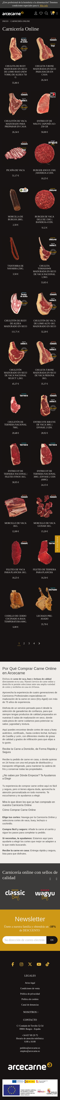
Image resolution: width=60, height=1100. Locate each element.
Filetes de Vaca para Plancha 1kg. (15, 571)
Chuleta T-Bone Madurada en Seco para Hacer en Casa (44, 70)
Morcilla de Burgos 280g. (15, 218)
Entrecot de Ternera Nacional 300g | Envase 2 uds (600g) (44, 475)
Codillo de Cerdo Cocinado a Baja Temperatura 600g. (15, 619)
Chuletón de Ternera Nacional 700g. (15, 425)
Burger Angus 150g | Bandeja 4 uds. (44, 171)
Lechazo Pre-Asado (44, 617)
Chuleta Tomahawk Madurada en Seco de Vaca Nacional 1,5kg (44, 271)
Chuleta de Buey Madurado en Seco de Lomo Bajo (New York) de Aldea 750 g (15, 72)
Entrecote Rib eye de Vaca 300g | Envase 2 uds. (44, 425)
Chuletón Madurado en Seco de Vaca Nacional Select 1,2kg (15, 374)
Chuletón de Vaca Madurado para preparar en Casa (15, 124)
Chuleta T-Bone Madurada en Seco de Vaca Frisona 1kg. (44, 374)
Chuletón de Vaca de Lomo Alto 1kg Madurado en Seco (44, 323)
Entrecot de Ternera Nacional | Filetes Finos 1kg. (15, 474)
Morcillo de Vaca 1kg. (15, 524)
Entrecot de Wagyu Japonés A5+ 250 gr (44, 124)
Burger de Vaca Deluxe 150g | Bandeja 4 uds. (44, 219)
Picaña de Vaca (15, 170)
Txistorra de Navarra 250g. (15, 267)
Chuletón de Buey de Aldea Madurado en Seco (15, 323)
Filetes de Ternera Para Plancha (44, 571)
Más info (44, 5)
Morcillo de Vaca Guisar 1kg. (44, 524)
